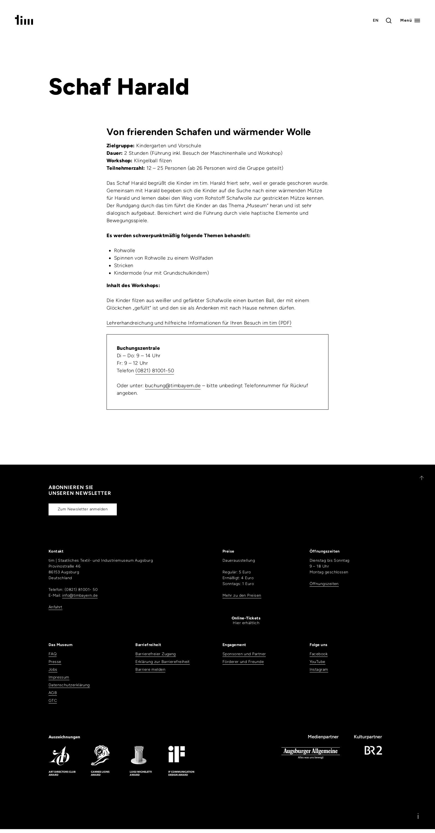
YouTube (317, 661)
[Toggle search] (389, 20)
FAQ (53, 654)
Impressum (59, 677)
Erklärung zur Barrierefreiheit (162, 661)
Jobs (53, 669)
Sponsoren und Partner (244, 654)
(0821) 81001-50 (154, 371)
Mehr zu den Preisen (241, 595)
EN (376, 20)
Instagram (319, 669)
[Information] (418, 816)
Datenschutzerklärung (69, 685)
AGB (53, 692)
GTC (53, 700)
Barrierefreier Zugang (155, 654)
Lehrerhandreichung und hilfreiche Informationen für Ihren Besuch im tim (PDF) (199, 323)
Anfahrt (55, 607)
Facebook (319, 654)
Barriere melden (150, 669)
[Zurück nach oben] (419, 478)
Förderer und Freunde (243, 661)
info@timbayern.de (80, 595)
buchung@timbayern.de (173, 386)
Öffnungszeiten (324, 583)
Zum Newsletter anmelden (83, 509)
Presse (55, 661)
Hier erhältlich (246, 620)
